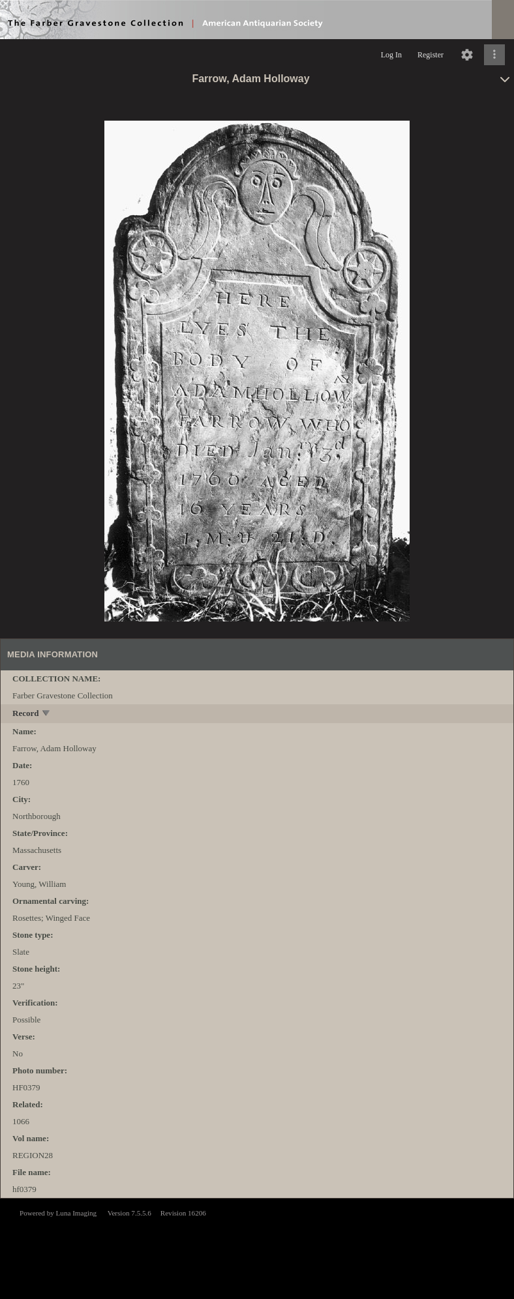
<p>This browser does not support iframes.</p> (257, 1247)
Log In (391, 54)
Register (430, 54)
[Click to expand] (494, 54)
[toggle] (47, 714)
